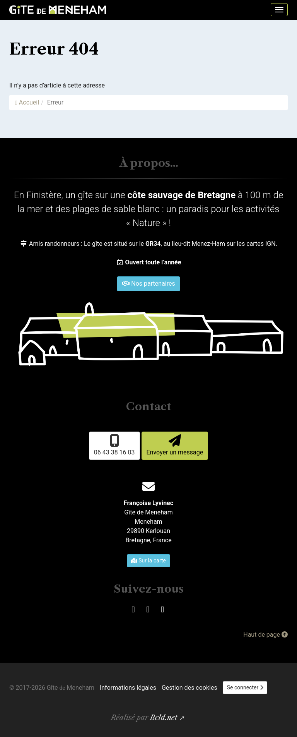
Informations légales (128, 687)
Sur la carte (148, 560)
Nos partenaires (148, 283)
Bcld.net (163, 717)
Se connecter (245, 687)
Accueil (27, 102)
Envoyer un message (175, 445)
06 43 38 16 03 (114, 445)
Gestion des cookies (189, 687)
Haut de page (265, 634)
